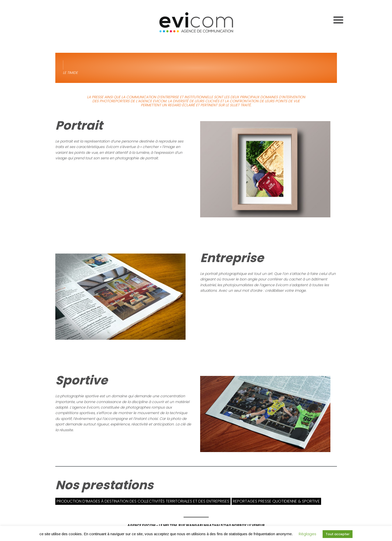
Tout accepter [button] (338, 534)
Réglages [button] (307, 533)
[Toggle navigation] (338, 20)
